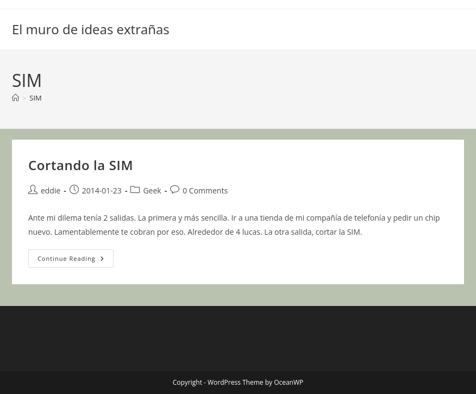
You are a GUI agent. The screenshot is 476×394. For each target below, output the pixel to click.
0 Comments (205, 190)
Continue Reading (75, 260)
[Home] (15, 98)
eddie (50, 190)
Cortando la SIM (80, 165)
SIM (35, 98)
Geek (152, 190)
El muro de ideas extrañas (91, 29)
